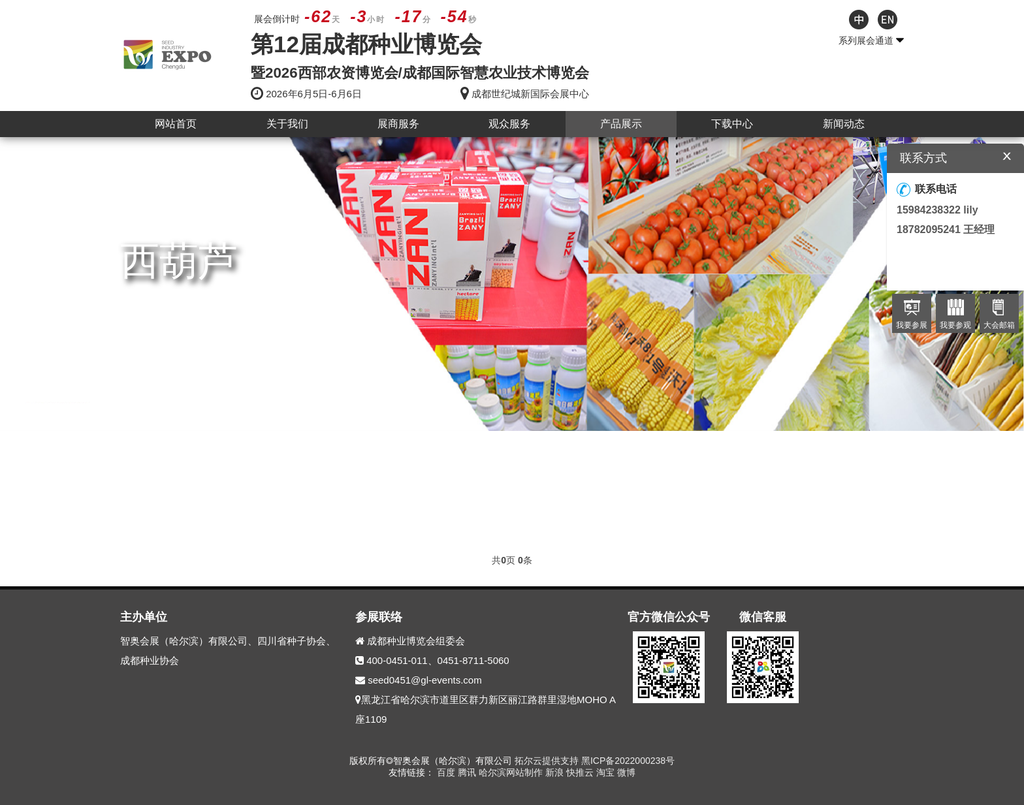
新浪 (555, 772)
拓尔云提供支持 (547, 760)
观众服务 (509, 123)
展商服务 (398, 123)
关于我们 (287, 123)
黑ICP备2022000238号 (628, 760)
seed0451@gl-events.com (425, 680)
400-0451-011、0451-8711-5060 (437, 660)
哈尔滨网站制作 (512, 772)
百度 (447, 772)
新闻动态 (844, 123)
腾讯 (468, 772)
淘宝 (606, 772)
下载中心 (732, 123)
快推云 (581, 772)
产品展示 (621, 123)
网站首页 (176, 123)
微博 (626, 772)
